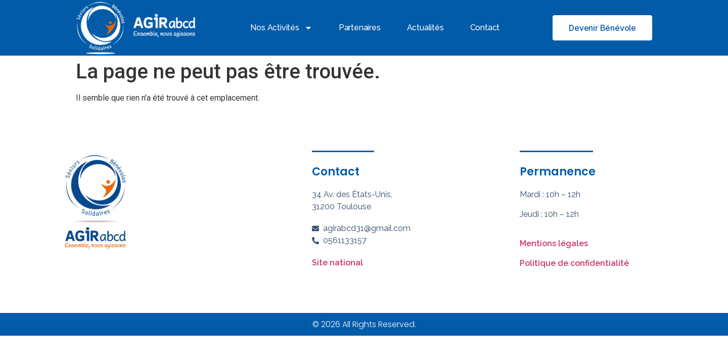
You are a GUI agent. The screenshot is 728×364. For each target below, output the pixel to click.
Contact (485, 27)
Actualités (425, 27)
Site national (337, 262)
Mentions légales (554, 243)
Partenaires (360, 27)
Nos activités (281, 27)
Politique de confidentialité (574, 263)
